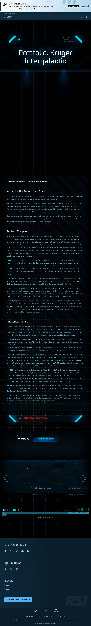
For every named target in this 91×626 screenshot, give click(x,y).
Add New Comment (80, 513)
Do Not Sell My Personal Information (45, 623)
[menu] (4, 17)
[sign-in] (87, 17)
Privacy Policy (22, 620)
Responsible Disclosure (70, 620)
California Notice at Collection (51, 620)
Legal (13, 620)
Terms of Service (34, 620)
